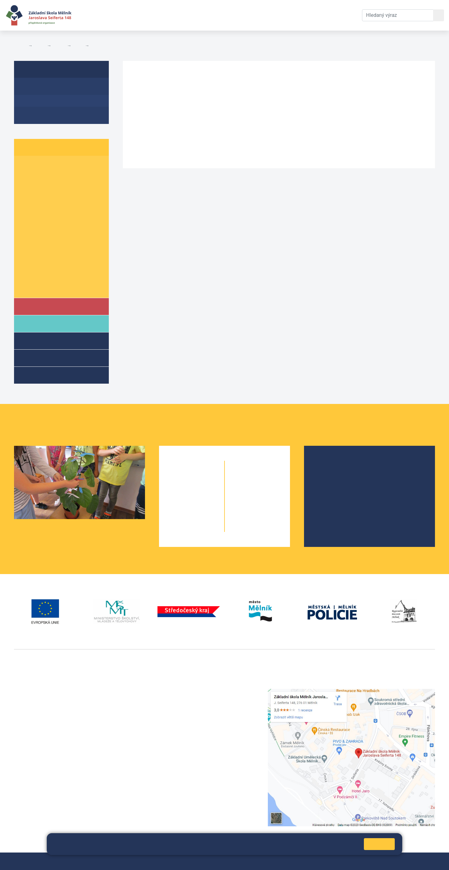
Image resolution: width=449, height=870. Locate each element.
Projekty (328, 484)
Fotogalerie (36, 112)
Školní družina (49, 340)
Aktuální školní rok (139, 15)
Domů (20, 45)
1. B (51, 166)
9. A (26, 262)
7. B (51, 238)
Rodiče (40, 323)
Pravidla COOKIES (265, 861)
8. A (26, 250)
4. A (26, 202)
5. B (51, 214)
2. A (26, 178)
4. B (51, 202)
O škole (327, 464)
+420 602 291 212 (179, 700)
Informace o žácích (46, 274)
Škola (39, 306)
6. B (51, 226)
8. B (51, 250)
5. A (26, 214)
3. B (51, 190)
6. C (76, 226)
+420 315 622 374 (179, 692)
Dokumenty (190, 15)
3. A (26, 190)
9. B (51, 262)
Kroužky (40, 375)
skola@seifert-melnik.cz (186, 715)
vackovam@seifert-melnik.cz (47, 785)
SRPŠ (325, 504)
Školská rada (333, 474)
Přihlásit (173, 861)
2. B (51, 178)
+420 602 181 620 (34, 778)
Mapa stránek (146, 861)
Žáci (39, 45)
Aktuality (101, 45)
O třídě (30, 88)
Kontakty (228, 15)
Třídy (59, 45)
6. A (78, 45)
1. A (26, 166)
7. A (26, 238)
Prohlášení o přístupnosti (214, 861)
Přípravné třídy (49, 357)
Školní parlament (43, 286)
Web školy (424, 861)
